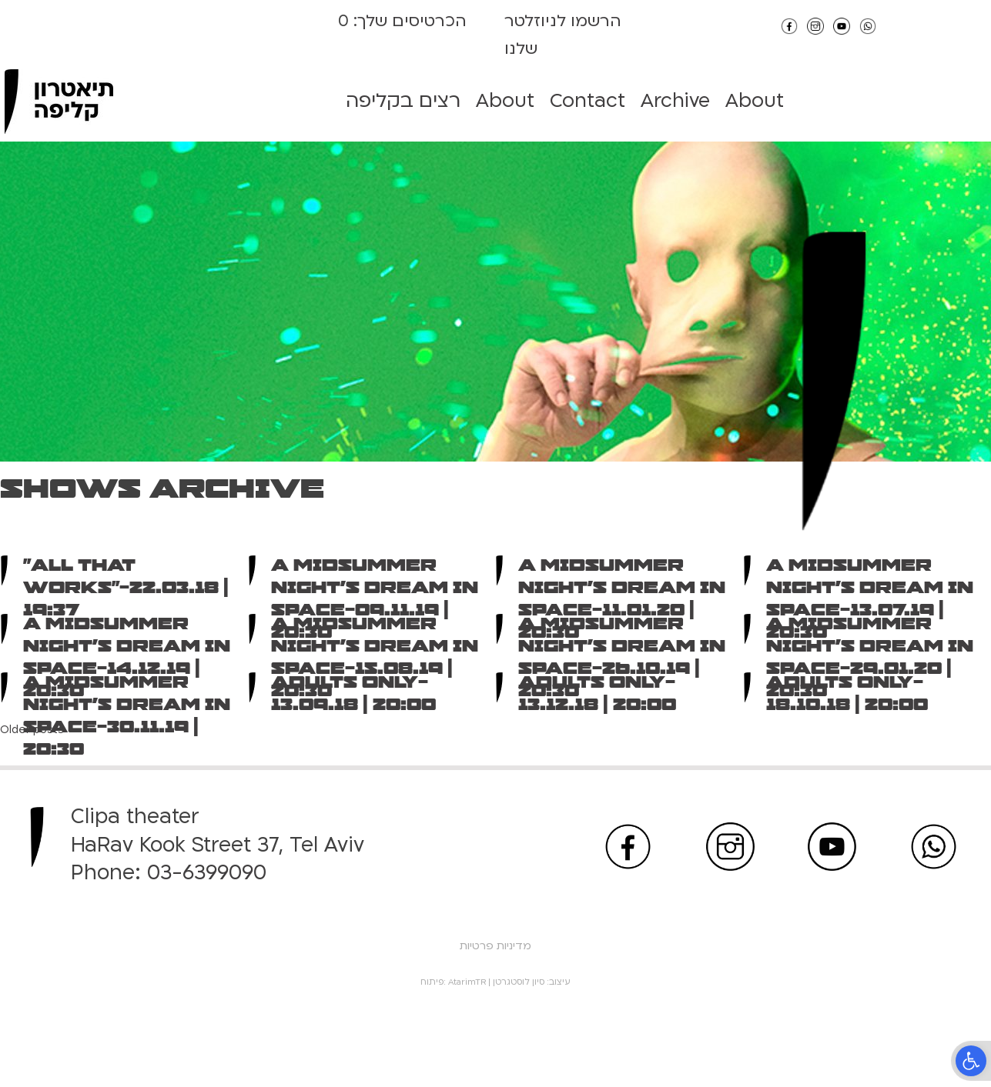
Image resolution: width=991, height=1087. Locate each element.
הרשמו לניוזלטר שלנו (562, 35)
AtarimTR (467, 982)
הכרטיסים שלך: (408, 21)
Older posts (32, 729)
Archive (675, 101)
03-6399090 (206, 873)
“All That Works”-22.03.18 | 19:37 (126, 587)
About (505, 101)
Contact (587, 101)
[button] (971, 1060)
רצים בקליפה (403, 101)
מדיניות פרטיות (495, 946)
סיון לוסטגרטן (518, 982)
